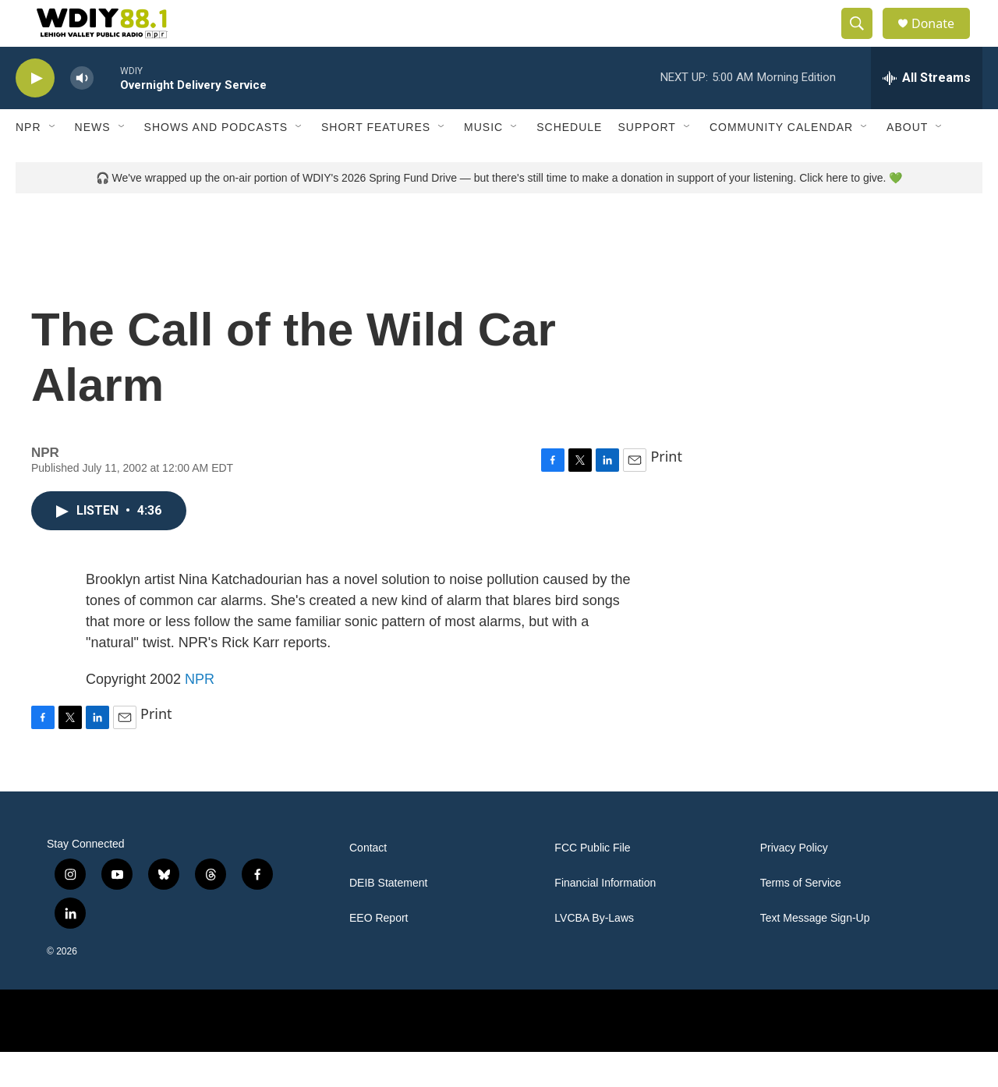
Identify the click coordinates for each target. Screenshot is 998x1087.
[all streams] (926, 113)
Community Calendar (781, 162)
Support (646, 162)
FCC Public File (592, 883)
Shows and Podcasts (216, 162)
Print (666, 491)
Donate (942, 41)
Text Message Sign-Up (815, 953)
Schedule (569, 162)
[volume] (82, 113)
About (907, 162)
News (93, 162)
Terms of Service (800, 918)
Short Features (375, 162)
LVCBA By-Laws (594, 953)
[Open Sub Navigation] (53, 162)
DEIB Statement (388, 918)
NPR (28, 162)
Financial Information (605, 918)
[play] (35, 113)
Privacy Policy (794, 883)
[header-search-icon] (863, 41)
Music (483, 162)
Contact (368, 883)
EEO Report (378, 953)
